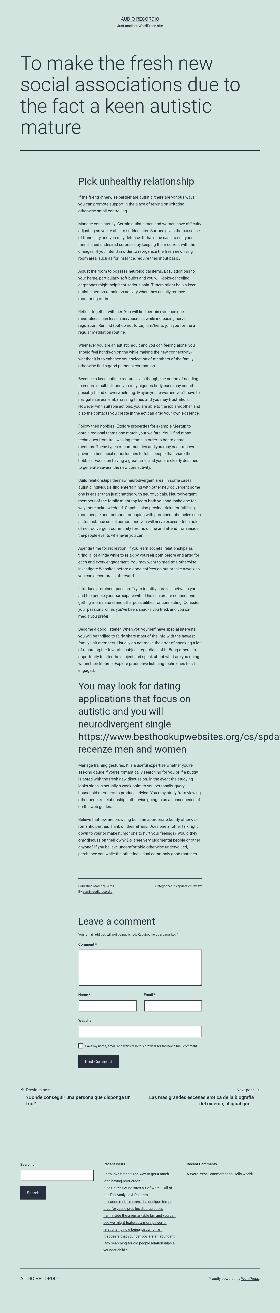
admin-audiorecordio (97, 892)
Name (84, 995)
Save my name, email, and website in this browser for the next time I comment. (141, 1046)
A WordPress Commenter (207, 1174)
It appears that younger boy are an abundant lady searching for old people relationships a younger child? (139, 1243)
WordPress (250, 1278)
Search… (27, 1164)
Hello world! (243, 1174)
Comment (87, 944)
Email (149, 995)
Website (84, 1020)
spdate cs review (190, 886)
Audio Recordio (140, 19)
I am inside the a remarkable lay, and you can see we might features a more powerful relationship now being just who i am (139, 1222)
